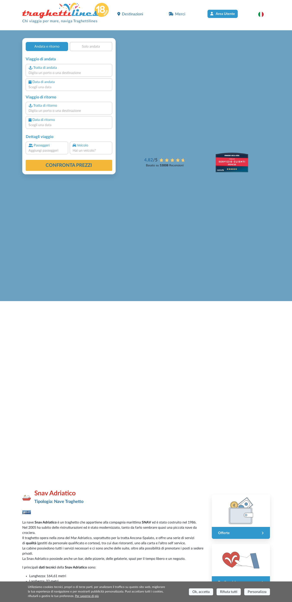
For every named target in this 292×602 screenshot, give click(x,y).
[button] (263, 14)
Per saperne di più (87, 596)
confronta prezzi (69, 165)
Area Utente (222, 14)
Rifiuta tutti (228, 592)
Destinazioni (130, 14)
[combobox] (69, 72)
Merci (177, 14)
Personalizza (257, 592)
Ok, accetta (201, 592)
